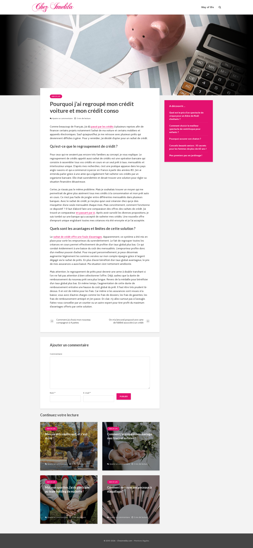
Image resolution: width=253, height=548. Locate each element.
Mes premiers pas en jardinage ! (185, 155)
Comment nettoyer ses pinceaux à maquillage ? (129, 489)
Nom (52, 393)
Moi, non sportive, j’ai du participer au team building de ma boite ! (67, 489)
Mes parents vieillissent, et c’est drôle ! (66, 436)
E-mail (87, 393)
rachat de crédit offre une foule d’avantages (77, 236)
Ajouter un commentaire (63, 118)
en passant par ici (85, 212)
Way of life (207, 7)
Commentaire (56, 354)
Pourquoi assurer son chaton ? (185, 138)
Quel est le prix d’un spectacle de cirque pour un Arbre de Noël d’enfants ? (186, 116)
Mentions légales (141, 540)
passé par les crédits (102, 126)
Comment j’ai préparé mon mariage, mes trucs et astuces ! (130, 436)
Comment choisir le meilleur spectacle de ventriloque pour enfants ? (184, 129)
